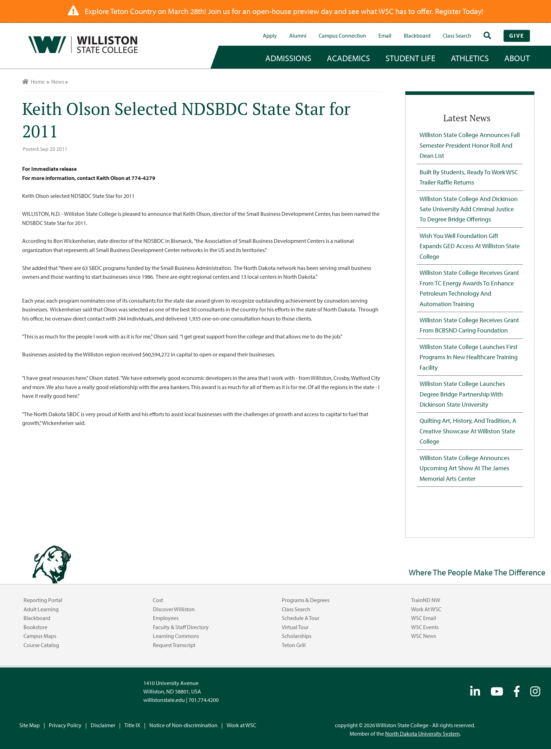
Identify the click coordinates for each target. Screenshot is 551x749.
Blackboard (417, 35)
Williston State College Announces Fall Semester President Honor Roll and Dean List (470, 145)
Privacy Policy (65, 725)
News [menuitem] (57, 81)
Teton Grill (294, 644)
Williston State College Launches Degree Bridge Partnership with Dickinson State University (462, 393)
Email (384, 35)
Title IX (132, 725)
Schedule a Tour (300, 617)
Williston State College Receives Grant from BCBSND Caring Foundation (469, 325)
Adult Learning (41, 609)
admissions (288, 58)
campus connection (342, 35)
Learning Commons (176, 635)
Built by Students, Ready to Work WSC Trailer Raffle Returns (469, 177)
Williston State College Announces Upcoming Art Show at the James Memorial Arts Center (465, 468)
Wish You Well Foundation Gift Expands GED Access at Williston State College (470, 245)
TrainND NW (425, 599)
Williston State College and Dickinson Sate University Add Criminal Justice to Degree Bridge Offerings (469, 209)
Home (33, 81)
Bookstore (35, 627)
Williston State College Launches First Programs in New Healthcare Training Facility (469, 357)
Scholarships (296, 635)
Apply (270, 35)
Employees (166, 617)
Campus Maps (40, 635)
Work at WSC (426, 609)
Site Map (29, 725)
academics (348, 58)
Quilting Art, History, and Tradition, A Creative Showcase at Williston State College (468, 430)
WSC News (423, 635)
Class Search (457, 35)
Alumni (297, 35)
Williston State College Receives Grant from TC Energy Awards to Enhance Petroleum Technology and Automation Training (469, 288)
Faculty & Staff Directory (181, 627)
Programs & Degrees (305, 599)
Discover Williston (174, 609)
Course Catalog (41, 644)
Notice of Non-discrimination (183, 725)
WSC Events (425, 627)
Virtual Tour (295, 627)
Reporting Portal (43, 599)
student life (410, 58)
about (517, 58)
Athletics (470, 58)
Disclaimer (103, 725)
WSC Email (423, 617)
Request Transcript (174, 644)
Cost (158, 599)
